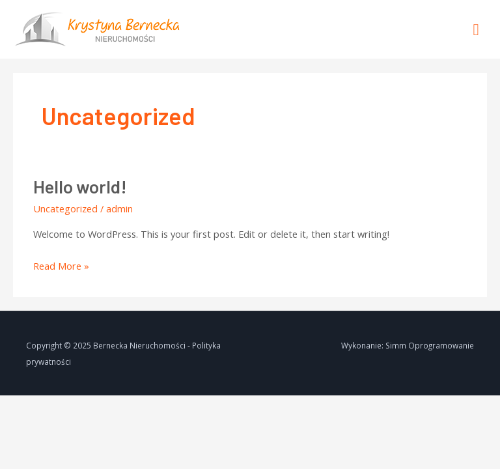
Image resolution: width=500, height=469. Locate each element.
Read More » (61, 264)
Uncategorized (65, 208)
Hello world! (80, 186)
